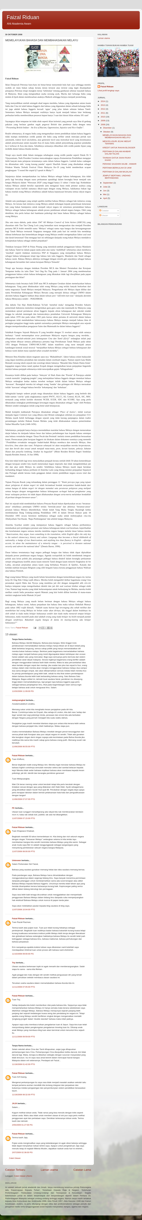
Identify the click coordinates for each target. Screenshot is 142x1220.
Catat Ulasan (15, 1158)
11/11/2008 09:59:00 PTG (23, 1037)
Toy (13, 963)
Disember (107, 128)
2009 (103, 120)
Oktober (107, 132)
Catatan (104, 210)
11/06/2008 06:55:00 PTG (23, 746)
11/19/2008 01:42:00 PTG (23, 1064)
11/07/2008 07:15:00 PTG (23, 818)
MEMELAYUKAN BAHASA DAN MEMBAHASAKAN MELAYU (117, 136)
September (108, 183)
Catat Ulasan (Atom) (23, 1176)
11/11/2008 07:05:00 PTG (23, 987)
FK (13, 808)
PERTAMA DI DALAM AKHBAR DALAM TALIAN (117, 152)
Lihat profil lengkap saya (108, 90)
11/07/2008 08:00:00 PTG (23, 851)
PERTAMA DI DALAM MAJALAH (117, 172)
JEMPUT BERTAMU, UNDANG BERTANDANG (116, 176)
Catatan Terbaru (15, 1169)
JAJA (14, 1103)
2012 (103, 109)
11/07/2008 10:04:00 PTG (23, 909)
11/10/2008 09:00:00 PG (23, 954)
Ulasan (103, 215)
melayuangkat (18, 700)
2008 (103, 124)
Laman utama (49, 1169)
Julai (105, 187)
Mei (105, 194)
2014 (103, 101)
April (105, 198)
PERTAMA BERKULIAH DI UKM (117, 168)
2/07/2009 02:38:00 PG (22, 1152)
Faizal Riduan (23, 17)
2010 (103, 117)
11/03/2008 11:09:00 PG (23, 691)
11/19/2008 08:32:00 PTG (23, 1094)
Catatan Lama (82, 1169)
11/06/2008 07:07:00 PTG (23, 799)
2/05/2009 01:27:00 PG (22, 1125)
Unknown (16, 860)
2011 (103, 113)
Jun (105, 190)
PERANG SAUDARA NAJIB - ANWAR (119, 164)
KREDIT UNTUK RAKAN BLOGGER (119, 148)
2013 (103, 105)
